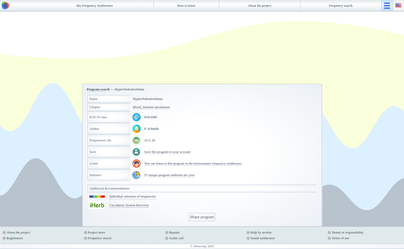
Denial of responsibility (348, 232)
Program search (98, 89)
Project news (96, 232)
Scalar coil (176, 238)
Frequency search (340, 5)
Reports (174, 232)
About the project (259, 5)
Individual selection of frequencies (133, 196)
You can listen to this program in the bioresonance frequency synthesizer (193, 163)
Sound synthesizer (262, 238)
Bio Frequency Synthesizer (95, 5)
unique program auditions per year (171, 175)
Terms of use (340, 238)
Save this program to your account (167, 152)
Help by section (261, 232)
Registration (15, 238)
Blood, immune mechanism (151, 107)
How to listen (186, 5)
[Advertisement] (202, 48)
